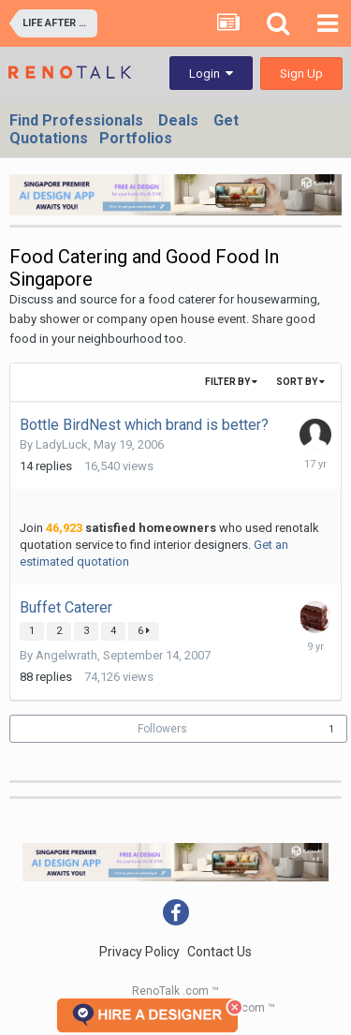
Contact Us (219, 951)
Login (211, 74)
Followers (162, 728)
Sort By (300, 382)
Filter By (231, 382)
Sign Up (301, 74)
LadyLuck (62, 444)
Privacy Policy (139, 951)
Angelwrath (66, 655)
